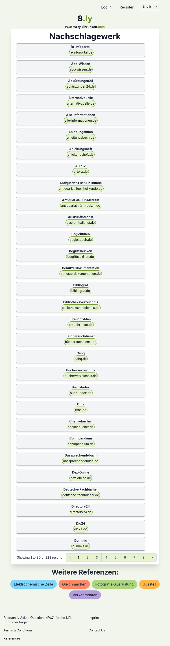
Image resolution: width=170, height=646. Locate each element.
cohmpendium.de (81, 444)
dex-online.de (80, 478)
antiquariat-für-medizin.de (80, 205)
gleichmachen (74, 584)
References (12, 638)
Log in (106, 7)
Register (126, 7)
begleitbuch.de (81, 239)
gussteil (149, 584)
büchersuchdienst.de (80, 342)
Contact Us (97, 630)
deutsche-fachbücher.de (80, 495)
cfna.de (80, 410)
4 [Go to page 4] (106, 557)
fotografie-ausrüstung (114, 584)
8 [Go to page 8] (144, 557)
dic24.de (80, 529)
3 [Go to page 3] (97, 557)
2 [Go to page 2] (88, 557)
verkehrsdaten (85, 595)
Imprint (94, 618)
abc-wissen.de (81, 69)
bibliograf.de (80, 291)
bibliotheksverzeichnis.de (81, 308)
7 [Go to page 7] (134, 557)
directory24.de (81, 512)
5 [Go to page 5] (115, 557)
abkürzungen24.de (81, 86)
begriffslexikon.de (80, 256)
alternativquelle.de (80, 103)
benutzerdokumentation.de (80, 274)
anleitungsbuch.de (80, 137)
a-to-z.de (80, 171)
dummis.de (80, 546)
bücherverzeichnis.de (81, 376)
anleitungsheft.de (81, 154)
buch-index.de (81, 393)
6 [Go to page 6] (125, 557)
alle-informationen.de (81, 120)
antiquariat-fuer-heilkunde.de (80, 188)
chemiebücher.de (81, 427)
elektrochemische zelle (33, 584)
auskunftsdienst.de (81, 222)
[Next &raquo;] (152, 557)
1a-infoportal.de (80, 52)
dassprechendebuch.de (80, 461)
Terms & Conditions (18, 630)
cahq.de (81, 359)
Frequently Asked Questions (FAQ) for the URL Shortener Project (38, 620)
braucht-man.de (80, 325)
